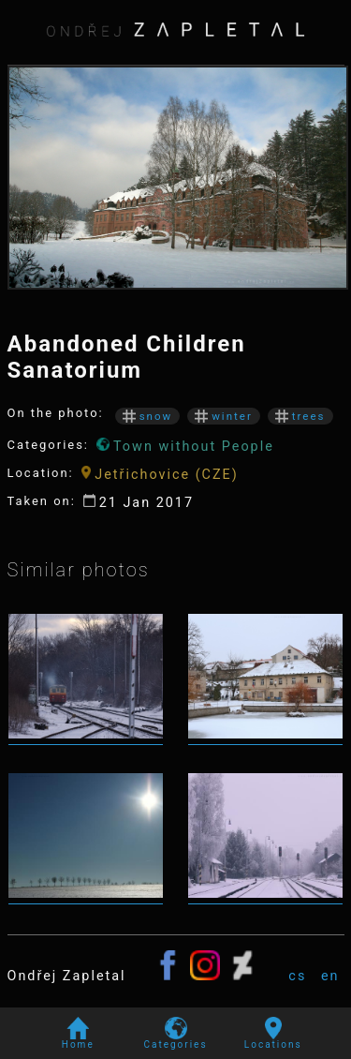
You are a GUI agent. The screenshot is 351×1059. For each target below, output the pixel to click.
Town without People (185, 446)
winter (224, 416)
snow (148, 416)
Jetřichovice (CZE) (160, 475)
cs (297, 976)
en (330, 976)
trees (300, 416)
